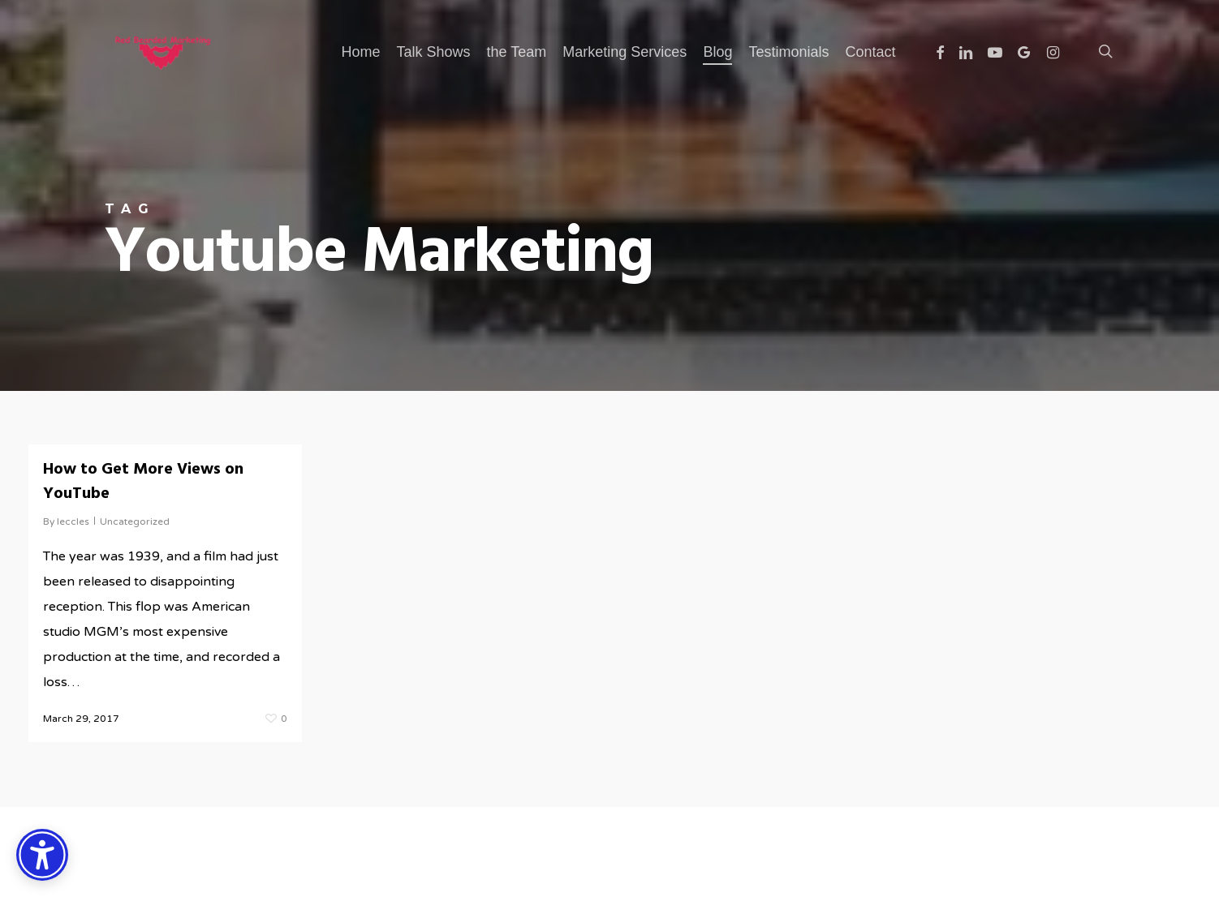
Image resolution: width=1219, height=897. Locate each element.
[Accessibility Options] (42, 855)
